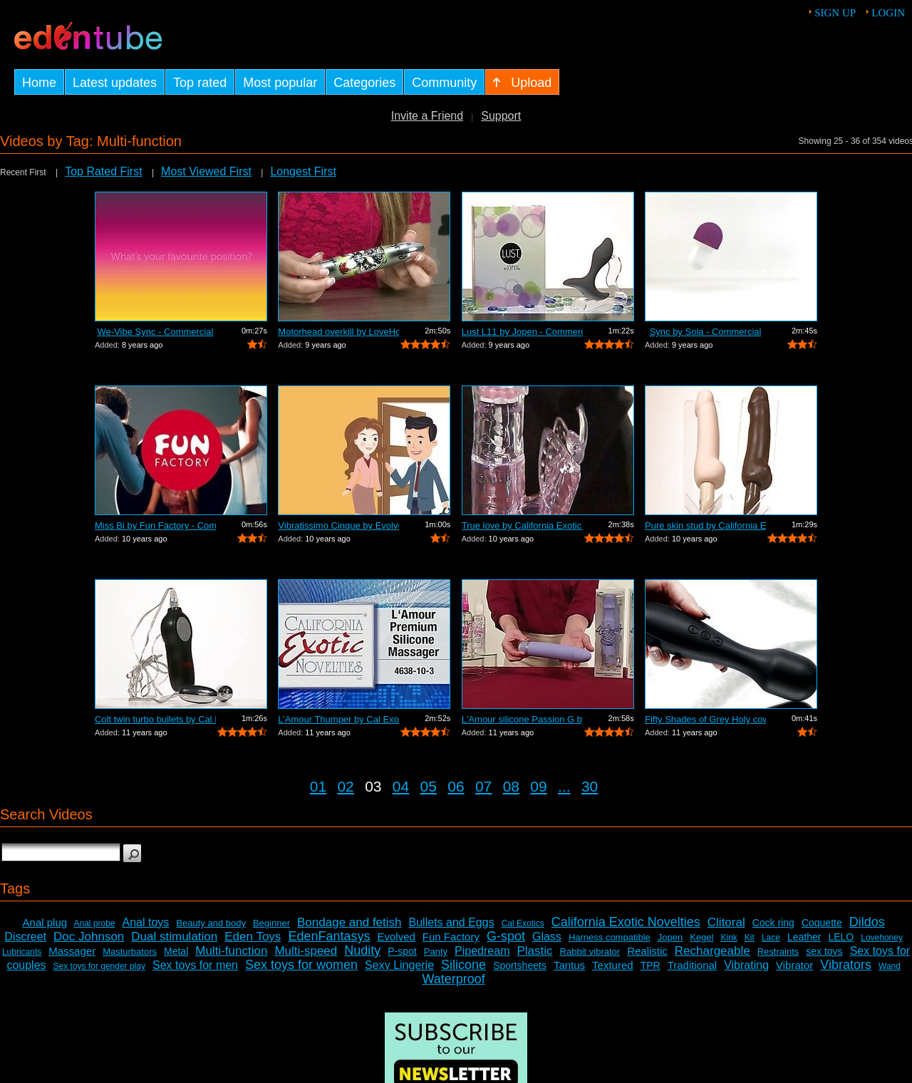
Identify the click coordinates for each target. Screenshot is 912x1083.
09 (538, 786)
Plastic (534, 951)
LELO (841, 937)
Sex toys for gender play (99, 966)
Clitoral (726, 922)
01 (318, 786)
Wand (890, 966)
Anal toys (146, 922)
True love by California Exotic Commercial (522, 525)
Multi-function (231, 951)
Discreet (25, 937)
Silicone (463, 965)
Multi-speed (305, 951)
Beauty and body (211, 923)
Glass (546, 937)
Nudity (362, 950)
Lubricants (21, 952)
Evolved (396, 937)
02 (345, 786)
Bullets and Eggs (451, 922)
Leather (804, 937)
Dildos (867, 922)
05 (428, 786)
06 (455, 786)
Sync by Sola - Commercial (706, 331)
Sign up (835, 13)
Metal (176, 951)
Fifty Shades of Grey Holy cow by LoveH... (705, 719)
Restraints (778, 951)
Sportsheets (519, 965)
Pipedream (482, 951)
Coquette (822, 922)
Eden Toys (252, 936)
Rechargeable (712, 951)
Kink (728, 938)
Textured (612, 965)
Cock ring (773, 922)
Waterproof (453, 979)
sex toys (824, 951)
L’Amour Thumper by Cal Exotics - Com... (338, 719)
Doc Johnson (88, 936)
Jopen (670, 937)
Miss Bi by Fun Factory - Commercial (155, 525)
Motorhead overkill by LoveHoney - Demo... (338, 331)
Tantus (569, 965)
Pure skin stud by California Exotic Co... (705, 525)
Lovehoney (882, 938)
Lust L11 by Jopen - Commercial (522, 331)
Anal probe (94, 923)
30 (589, 786)
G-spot (506, 936)
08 (511, 786)
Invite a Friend (427, 116)
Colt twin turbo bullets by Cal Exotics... (155, 719)
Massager (71, 951)
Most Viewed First (206, 171)
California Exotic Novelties (625, 922)
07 (483, 786)
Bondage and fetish (349, 922)
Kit (750, 938)
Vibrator (794, 965)
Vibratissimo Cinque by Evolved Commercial (338, 525)
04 (401, 786)
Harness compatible (610, 937)
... (564, 786)
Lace (771, 938)
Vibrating (746, 965)
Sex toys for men (195, 965)
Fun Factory (451, 937)
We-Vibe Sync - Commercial (156, 331)
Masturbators (130, 951)
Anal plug (45, 922)
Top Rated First (103, 171)
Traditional (692, 965)
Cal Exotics (523, 923)
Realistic (647, 951)
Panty (435, 951)
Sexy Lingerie (399, 965)
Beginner (271, 923)
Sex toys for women (301, 965)
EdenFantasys (329, 936)
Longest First (303, 171)
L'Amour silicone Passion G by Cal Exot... (522, 719)
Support (501, 116)
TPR (650, 965)
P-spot (402, 951)
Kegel (701, 937)
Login (888, 13)
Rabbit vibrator (590, 951)
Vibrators (845, 965)
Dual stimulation (174, 936)
